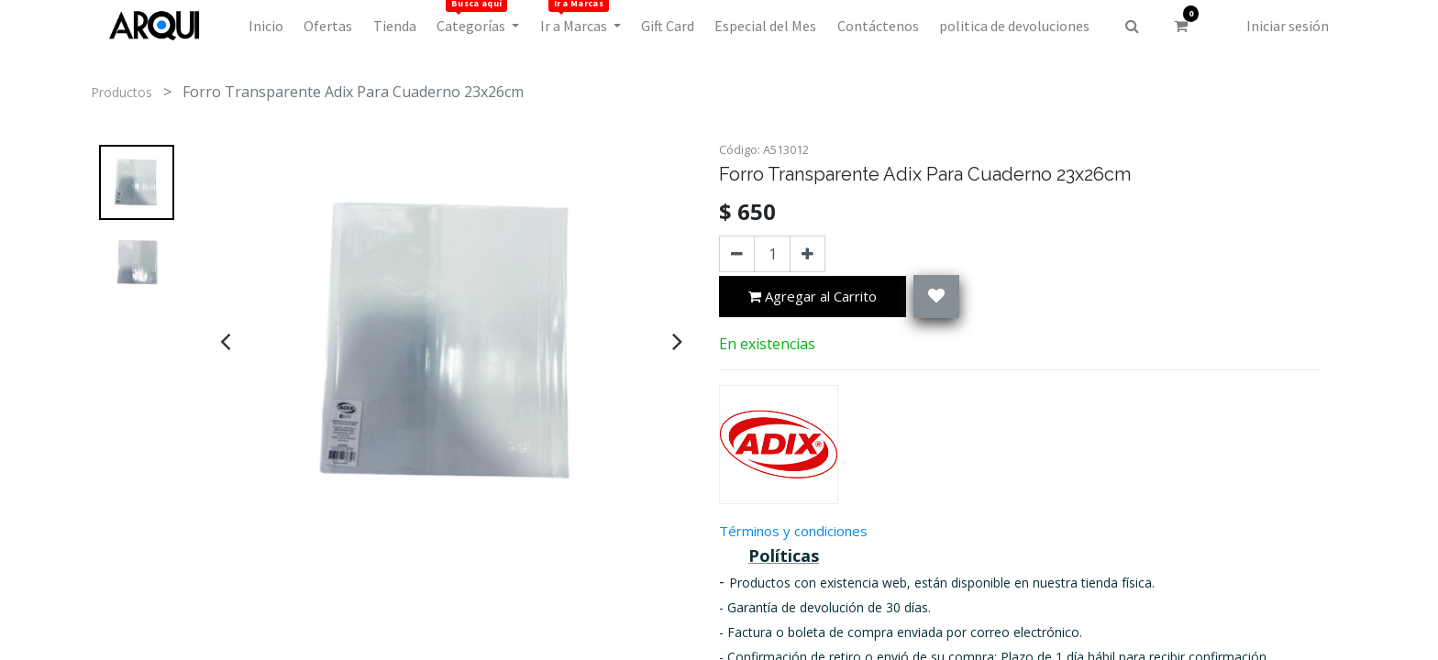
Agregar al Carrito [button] (812, 297)
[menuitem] (265, 25)
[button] (936, 296)
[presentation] (225, 341)
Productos (121, 92)
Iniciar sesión (1287, 25)
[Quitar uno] (737, 254)
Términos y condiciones (793, 531)
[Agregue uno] (807, 254)
